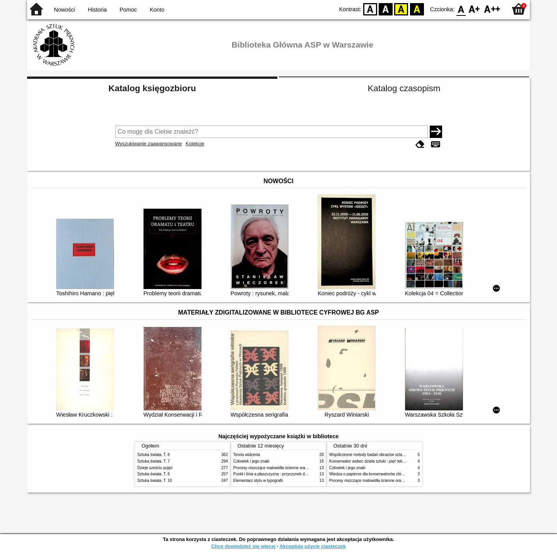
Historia (97, 10)
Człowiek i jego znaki (251, 461)
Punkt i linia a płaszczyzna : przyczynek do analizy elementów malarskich (296, 474)
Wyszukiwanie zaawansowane (148, 143)
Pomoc (128, 10)
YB (401, 8)
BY (417, 8)
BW (386, 8)
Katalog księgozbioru (152, 88)
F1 (474, 8)
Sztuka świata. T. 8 (153, 455)
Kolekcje (195, 143)
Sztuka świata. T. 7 (153, 461)
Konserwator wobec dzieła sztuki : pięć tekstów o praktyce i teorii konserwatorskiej (400, 461)
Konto (157, 10)
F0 (461, 8)
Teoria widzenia (246, 455)
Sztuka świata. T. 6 (153, 474)
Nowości (64, 10)
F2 (492, 8)
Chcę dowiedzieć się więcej (243, 546)
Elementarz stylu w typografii (258, 480)
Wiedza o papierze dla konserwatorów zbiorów (369, 474)
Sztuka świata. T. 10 (154, 480)
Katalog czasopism (404, 88)
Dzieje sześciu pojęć (155, 468)
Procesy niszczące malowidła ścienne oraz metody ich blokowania (290, 468)
